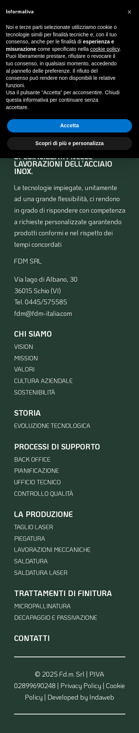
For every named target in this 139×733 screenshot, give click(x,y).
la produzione (43, 514)
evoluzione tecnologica (52, 425)
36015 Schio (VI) (37, 290)
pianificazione (36, 470)
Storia (27, 413)
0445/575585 (46, 301)
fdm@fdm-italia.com (43, 313)
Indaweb (101, 697)
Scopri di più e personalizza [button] (69, 143)
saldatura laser (40, 572)
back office (32, 459)
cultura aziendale (43, 381)
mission (26, 358)
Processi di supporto (57, 446)
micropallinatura (42, 606)
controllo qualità (43, 493)
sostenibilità (34, 392)
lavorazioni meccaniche (52, 549)
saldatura (31, 561)
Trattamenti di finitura (63, 593)
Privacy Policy (80, 685)
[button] (129, 12)
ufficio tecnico (37, 482)
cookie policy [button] (104, 49)
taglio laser (33, 527)
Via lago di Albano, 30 (45, 279)
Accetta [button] (69, 125)
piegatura (29, 538)
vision (23, 346)
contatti (32, 638)
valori (24, 369)
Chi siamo (33, 333)
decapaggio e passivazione (55, 617)
